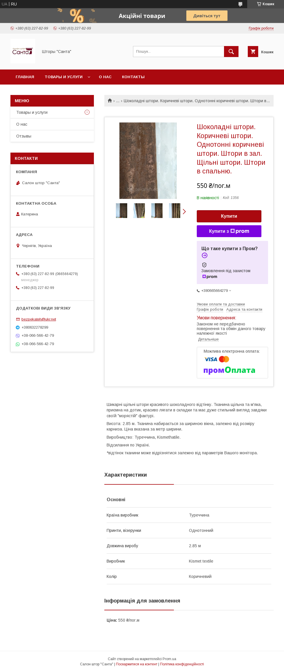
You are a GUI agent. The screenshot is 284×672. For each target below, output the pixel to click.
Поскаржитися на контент (136, 664)
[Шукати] (231, 51)
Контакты (133, 77)
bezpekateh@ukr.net (38, 319)
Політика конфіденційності (182, 664)
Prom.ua (169, 659)
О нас (105, 77)
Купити (229, 216)
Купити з (229, 231)
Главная (25, 77)
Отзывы (23, 136)
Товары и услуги (64, 77)
